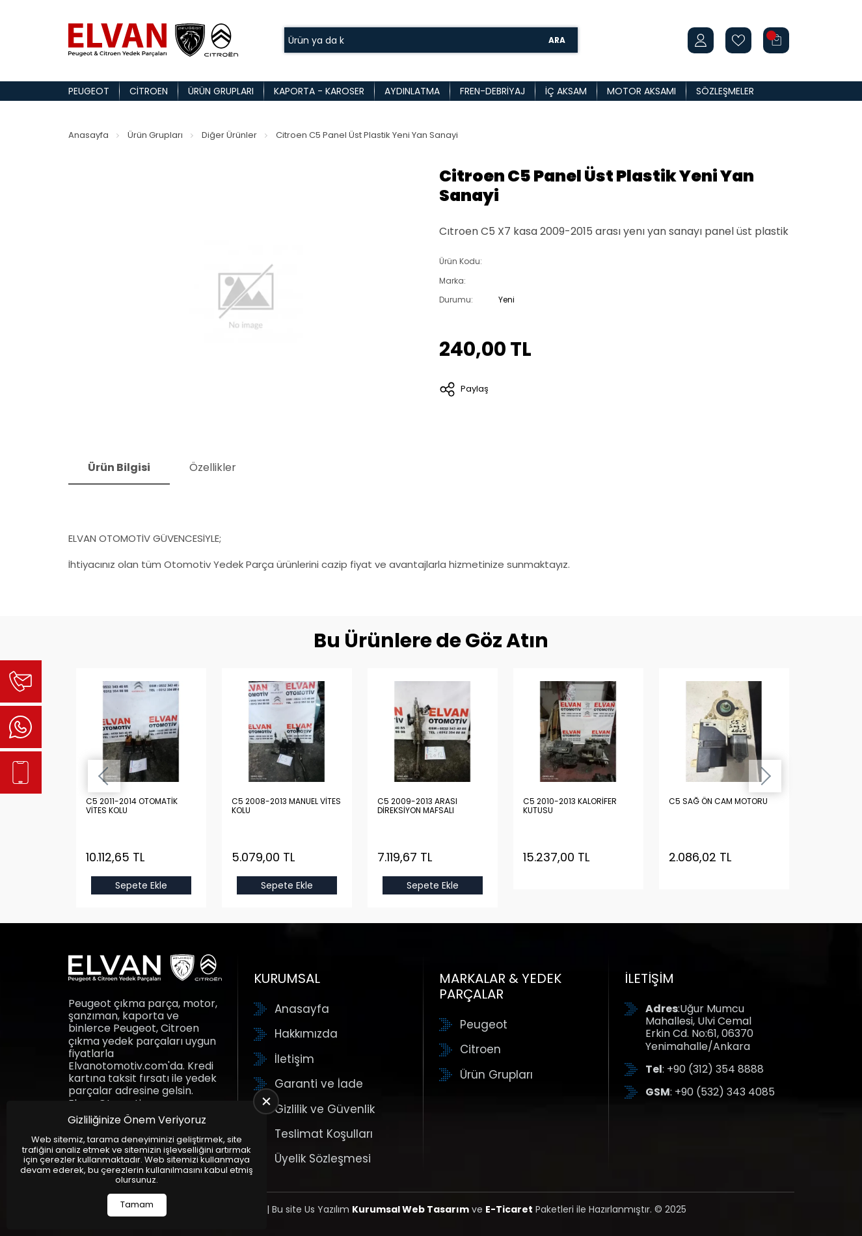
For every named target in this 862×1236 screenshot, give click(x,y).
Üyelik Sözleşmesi (323, 1158)
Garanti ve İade (319, 1083)
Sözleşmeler (725, 91)
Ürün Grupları (221, 91)
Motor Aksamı (641, 91)
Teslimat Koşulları (324, 1133)
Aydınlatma (412, 91)
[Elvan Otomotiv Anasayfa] (153, 40)
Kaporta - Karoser (319, 91)
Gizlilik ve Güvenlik (325, 1109)
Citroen (148, 91)
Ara (556, 40)
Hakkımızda (306, 1033)
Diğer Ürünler (229, 135)
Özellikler (212, 467)
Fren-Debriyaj (492, 91)
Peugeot (88, 91)
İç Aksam (566, 91)
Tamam (137, 1204)
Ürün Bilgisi (119, 467)
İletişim (294, 1059)
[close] (266, 1101)
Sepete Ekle (141, 885)
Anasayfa (88, 135)
